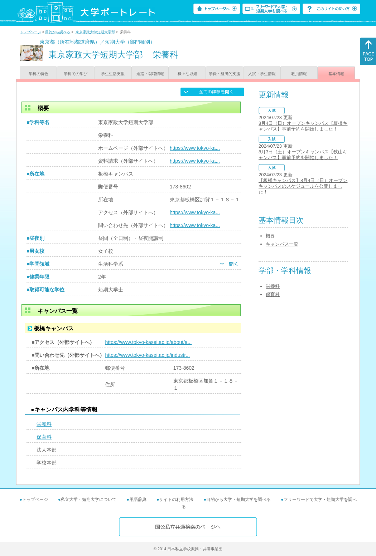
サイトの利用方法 (176, 499)
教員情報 (299, 74)
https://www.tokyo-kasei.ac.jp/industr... (147, 355)
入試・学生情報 (262, 74)
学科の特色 (38, 74)
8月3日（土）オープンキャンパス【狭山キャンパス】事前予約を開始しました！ (303, 154)
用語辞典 (137, 499)
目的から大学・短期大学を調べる (238, 499)
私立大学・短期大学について (88, 499)
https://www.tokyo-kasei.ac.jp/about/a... (148, 342)
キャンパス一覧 (282, 244)
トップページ (30, 32)
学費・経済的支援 (224, 74)
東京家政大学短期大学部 (95, 32)
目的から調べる (57, 32)
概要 (270, 235)
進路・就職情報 (150, 74)
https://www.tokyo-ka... (195, 148)
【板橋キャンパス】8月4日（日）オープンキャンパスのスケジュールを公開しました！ (303, 186)
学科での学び (75, 74)
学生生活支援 (113, 74)
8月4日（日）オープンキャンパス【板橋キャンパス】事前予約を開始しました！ (303, 126)
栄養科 (44, 424)
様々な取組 (187, 74)
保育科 (44, 437)
